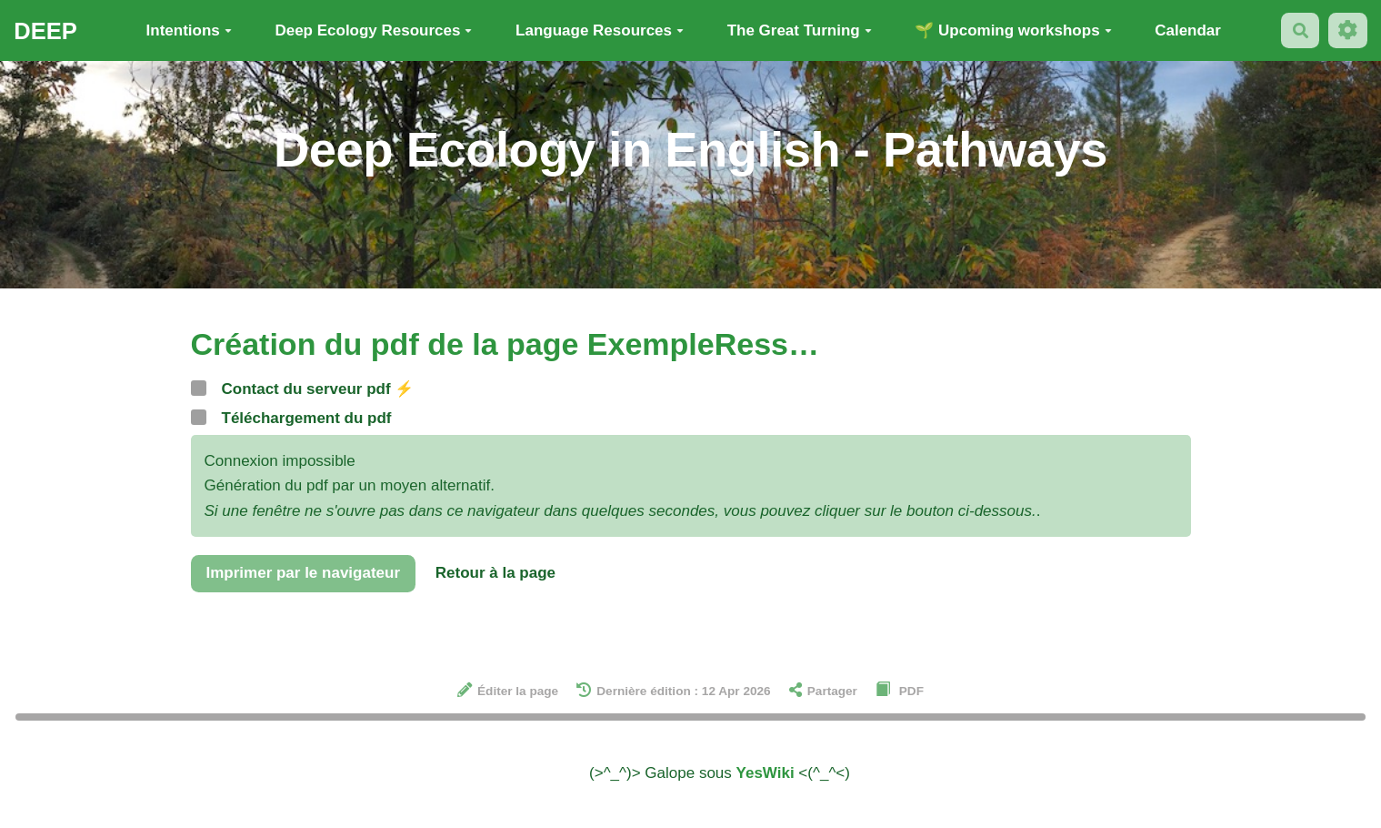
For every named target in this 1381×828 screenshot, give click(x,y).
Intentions (189, 30)
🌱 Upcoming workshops (1013, 30)
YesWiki (765, 773)
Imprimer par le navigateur (303, 572)
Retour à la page (495, 572)
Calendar (1188, 30)
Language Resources (599, 30)
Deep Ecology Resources (373, 30)
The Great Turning (799, 30)
